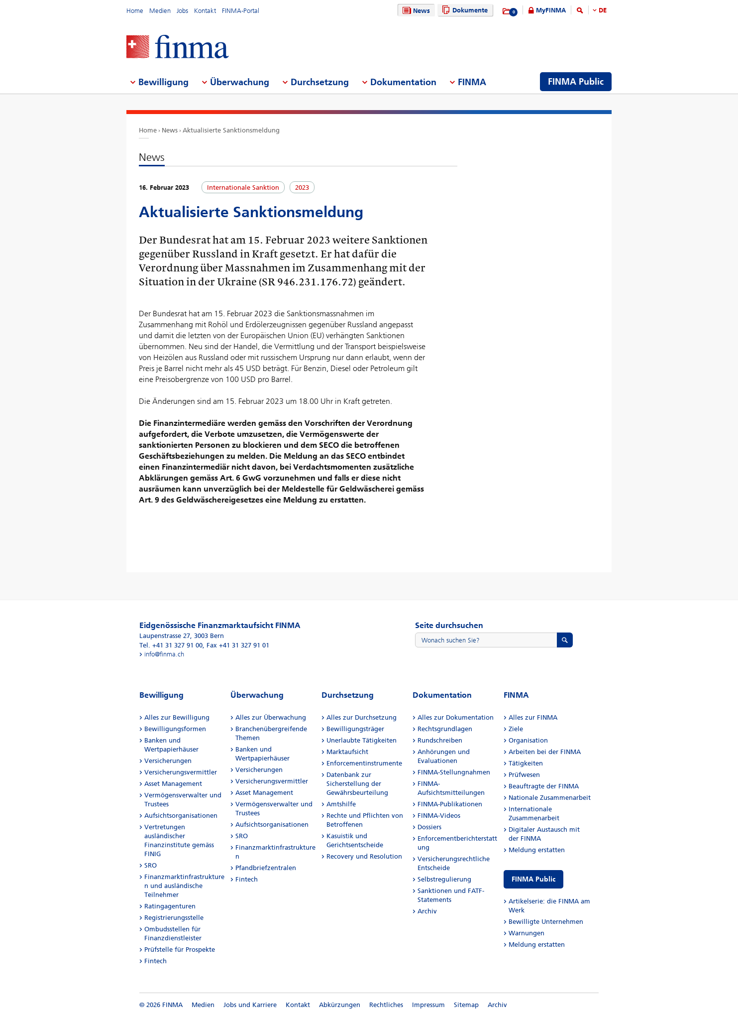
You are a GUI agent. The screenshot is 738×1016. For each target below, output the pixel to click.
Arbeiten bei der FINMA (545, 752)
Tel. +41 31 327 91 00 (171, 645)
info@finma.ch (164, 654)
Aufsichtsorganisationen (180, 815)
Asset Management (173, 783)
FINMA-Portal (240, 10)
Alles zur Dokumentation (456, 717)
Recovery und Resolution (364, 856)
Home (134, 10)
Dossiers (429, 827)
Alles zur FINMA (533, 717)
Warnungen (526, 933)
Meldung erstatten (537, 850)
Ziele (516, 729)
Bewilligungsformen (175, 729)
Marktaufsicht (347, 752)
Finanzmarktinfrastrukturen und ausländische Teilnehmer (184, 885)
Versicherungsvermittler (180, 772)
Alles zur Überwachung (270, 717)
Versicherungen (168, 760)
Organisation (528, 740)
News (415, 10)
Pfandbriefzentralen (265, 868)
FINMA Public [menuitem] (576, 81)
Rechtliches (386, 1005)
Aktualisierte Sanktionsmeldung (231, 130)
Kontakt (205, 10)
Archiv (427, 911)
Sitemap (466, 1005)
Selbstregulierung (444, 879)
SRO (150, 865)
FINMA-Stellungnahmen (454, 772)
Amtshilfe (341, 804)
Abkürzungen (339, 1005)
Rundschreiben (440, 740)
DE (603, 10)
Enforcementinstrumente (364, 763)
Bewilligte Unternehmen (546, 921)
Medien (160, 10)
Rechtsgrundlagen (445, 729)
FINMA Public (533, 879)
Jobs (182, 10)
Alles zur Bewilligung (177, 717)
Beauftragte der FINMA (544, 786)
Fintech (155, 961)
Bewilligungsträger (355, 729)
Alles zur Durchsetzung (361, 717)
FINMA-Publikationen (450, 804)
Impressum (428, 1005)
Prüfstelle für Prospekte (179, 949)
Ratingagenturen (170, 906)
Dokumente (463, 10)
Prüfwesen (524, 774)
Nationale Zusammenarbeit (550, 797)
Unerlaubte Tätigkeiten (361, 740)
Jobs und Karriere (250, 1005)
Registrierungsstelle (174, 917)
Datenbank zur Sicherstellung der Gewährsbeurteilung (357, 783)
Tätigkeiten (526, 763)
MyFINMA (551, 10)
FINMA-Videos (439, 815)
